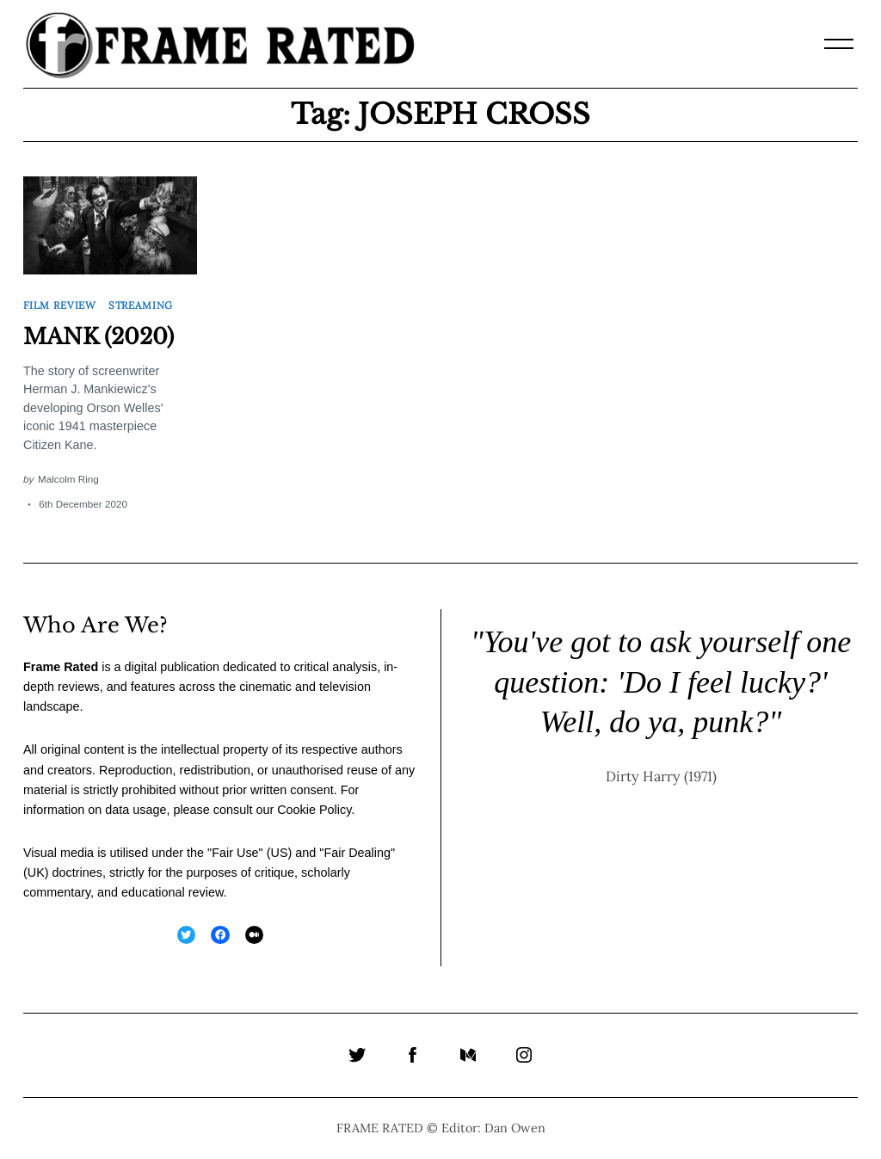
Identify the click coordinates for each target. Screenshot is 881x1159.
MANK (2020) (98, 337)
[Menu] (839, 44)
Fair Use (235, 853)
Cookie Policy (314, 810)
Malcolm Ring (68, 478)
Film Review (59, 305)
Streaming (140, 305)
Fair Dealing (357, 853)
